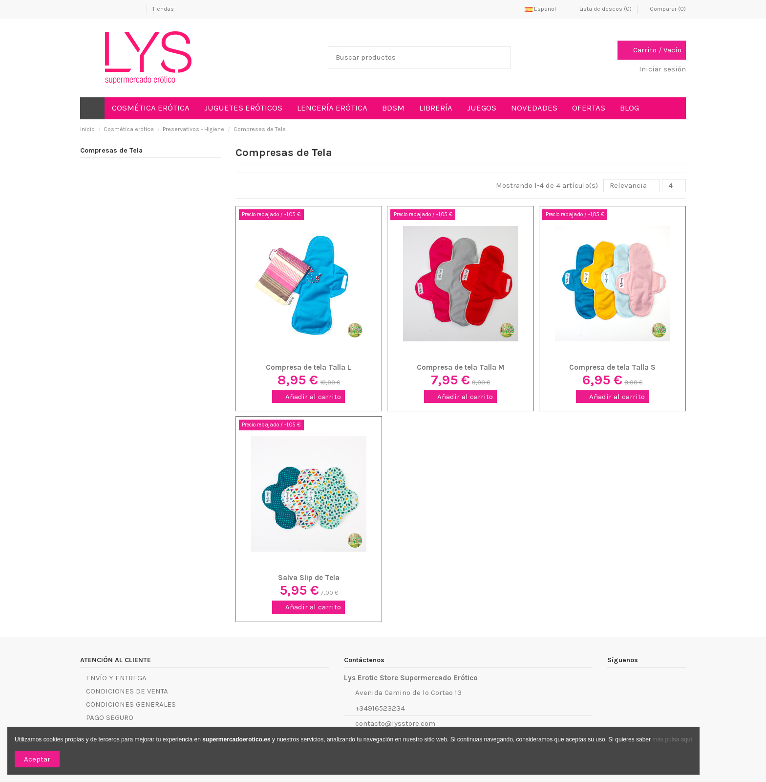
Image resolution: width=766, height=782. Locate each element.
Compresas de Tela (111, 150)
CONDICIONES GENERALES (131, 704)
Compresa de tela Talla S (612, 367)
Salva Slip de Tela (309, 577)
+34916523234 (380, 708)
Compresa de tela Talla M (460, 367)
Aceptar (37, 759)
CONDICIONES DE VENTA (127, 691)
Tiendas (163, 8)
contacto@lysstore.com (395, 723)
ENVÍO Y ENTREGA (116, 677)
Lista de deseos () (602, 8)
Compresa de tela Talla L (308, 367)
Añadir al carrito (308, 396)
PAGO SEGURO (109, 717)
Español (543, 8)
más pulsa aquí (671, 739)
